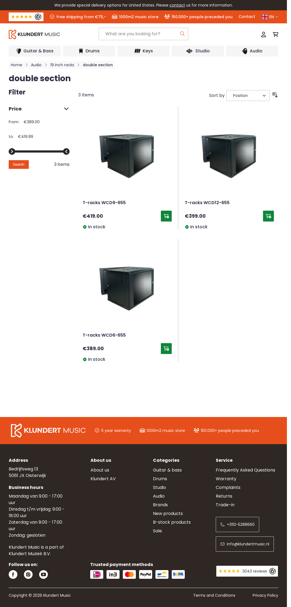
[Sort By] (248, 95)
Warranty (226, 479)
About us (99, 470)
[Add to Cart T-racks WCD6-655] (166, 348)
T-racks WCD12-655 (207, 203)
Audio (36, 65)
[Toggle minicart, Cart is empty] (274, 34)
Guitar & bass (167, 470)
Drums (160, 479)
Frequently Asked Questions (245, 470)
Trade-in (225, 505)
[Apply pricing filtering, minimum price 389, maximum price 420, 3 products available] (19, 164)
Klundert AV (103, 479)
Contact (247, 16)
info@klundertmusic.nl (244, 544)
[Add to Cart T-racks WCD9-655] (166, 216)
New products (168, 513)
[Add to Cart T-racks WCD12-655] (268, 216)
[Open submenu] (35, 51)
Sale (157, 531)
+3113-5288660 (237, 524)
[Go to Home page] (54, 34)
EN (270, 17)
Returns (224, 496)
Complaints (228, 487)
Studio (159, 487)
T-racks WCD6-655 (104, 335)
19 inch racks (62, 65)
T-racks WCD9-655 (104, 203)
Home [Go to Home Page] (16, 65)
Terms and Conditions (214, 595)
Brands (160, 505)
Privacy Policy (265, 595)
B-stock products (172, 522)
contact (177, 5)
